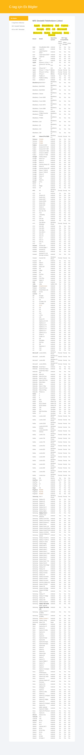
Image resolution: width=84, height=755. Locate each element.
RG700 (41, 491)
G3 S (40, 305)
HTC (48, 29)
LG (53, 29)
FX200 (41, 141)
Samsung (57, 33)
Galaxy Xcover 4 (43, 618)
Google (40, 29)
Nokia (47, 33)
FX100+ (41, 139)
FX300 (41, 143)
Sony (66, 33)
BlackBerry (47, 25)
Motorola (37, 33)
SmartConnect (43, 286)
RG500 (41, 490)
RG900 (41, 493)
